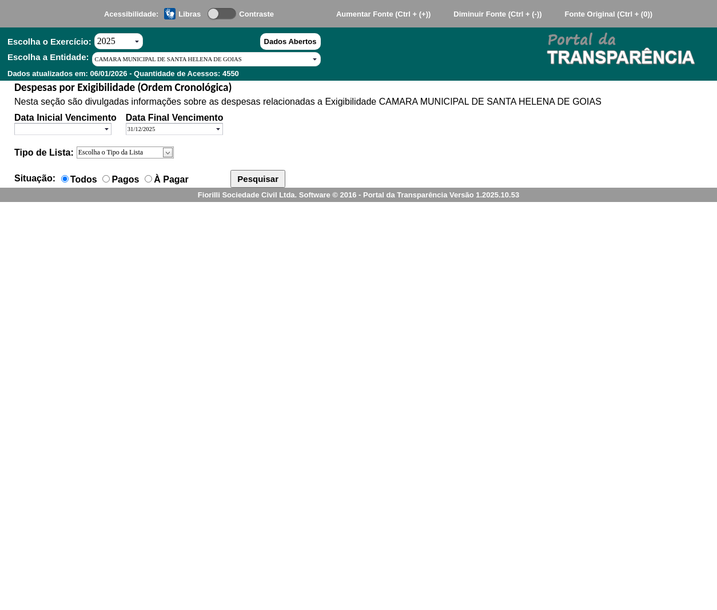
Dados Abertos (290, 41)
